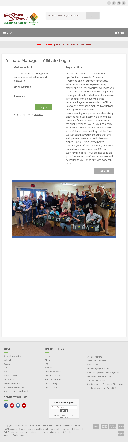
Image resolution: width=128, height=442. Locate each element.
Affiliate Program (94, 356)
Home (47, 356)
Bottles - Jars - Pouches (14, 387)
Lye (5, 371)
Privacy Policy (51, 383)
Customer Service (53, 371)
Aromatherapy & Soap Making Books (103, 372)
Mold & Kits (9, 360)
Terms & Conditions (54, 379)
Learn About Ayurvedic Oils (99, 376)
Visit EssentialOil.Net (96, 380)
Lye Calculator (93, 364)
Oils (5, 367)
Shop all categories (12, 356)
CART (119, 33)
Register (104, 171)
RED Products (10, 379)
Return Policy (51, 387)
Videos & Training (53, 375)
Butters (7, 363)
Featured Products (12, 383)
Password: (20, 96)
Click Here (38, 114)
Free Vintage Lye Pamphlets (99, 368)
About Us (49, 360)
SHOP (8, 33)
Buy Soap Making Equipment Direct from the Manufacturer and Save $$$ (105, 386)
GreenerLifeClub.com (96, 360)
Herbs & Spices (10, 375)
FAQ (47, 363)
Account (48, 367)
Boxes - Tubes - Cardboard (16, 391)
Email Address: (22, 86)
